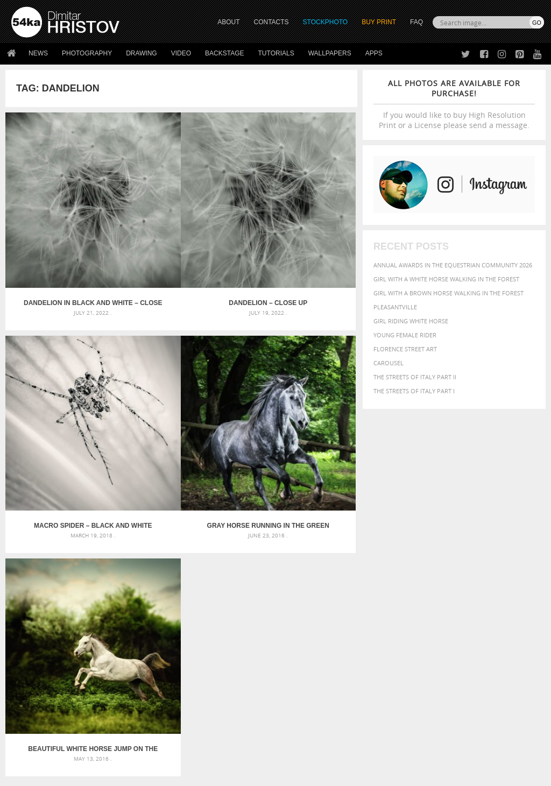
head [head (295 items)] (468, 563)
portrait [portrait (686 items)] (441, 582)
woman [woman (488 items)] (443, 594)
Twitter (300, 658)
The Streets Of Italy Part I (414, 391)
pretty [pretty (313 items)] (471, 583)
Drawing (141, 53)
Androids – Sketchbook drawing (246, 533)
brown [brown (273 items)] (502, 544)
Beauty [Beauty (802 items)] (435, 543)
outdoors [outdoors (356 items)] (512, 573)
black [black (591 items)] (464, 543)
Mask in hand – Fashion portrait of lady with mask (94, 559)
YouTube (300, 714)
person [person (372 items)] (409, 583)
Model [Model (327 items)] (406, 573)
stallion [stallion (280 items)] (505, 583)
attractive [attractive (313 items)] (430, 532)
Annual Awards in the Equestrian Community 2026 (452, 265)
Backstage (224, 53)
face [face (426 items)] (526, 553)
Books (153, 684)
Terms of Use (159, 774)
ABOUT (228, 22)
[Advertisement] (278, 472)
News (38, 53)
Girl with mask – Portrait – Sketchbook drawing (271, 559)
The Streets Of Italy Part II (414, 377)
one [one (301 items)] (455, 573)
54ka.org (100, 774)
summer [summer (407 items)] (387, 594)
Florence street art (405, 349)
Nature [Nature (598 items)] (432, 572)
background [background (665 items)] (475, 532)
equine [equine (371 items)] (506, 553)
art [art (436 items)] (407, 532)
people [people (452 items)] (385, 583)
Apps (374, 53)
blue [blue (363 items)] (484, 544)
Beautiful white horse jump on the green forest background (181, 410)
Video (181, 53)
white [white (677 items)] (415, 593)
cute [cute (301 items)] (402, 553)
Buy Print (379, 22)
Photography (87, 53)
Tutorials (276, 53)
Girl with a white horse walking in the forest (446, 279)
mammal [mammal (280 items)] (384, 573)
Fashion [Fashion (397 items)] (387, 562)
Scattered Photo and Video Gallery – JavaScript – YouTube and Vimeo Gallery (95, 533)
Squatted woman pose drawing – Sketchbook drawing (276, 572)
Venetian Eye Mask (187, 749)
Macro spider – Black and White (299, 245)
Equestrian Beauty (123, 749)
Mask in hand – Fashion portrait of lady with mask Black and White (95, 546)
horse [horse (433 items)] (487, 562)
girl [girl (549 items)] (438, 562)
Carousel (388, 363)
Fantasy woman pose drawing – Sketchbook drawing (276, 546)
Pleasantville (395, 307)
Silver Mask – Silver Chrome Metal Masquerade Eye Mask (95, 572)
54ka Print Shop (36, 657)
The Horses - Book (39, 697)
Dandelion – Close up (181, 245)
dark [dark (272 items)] (418, 553)
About (153, 657)
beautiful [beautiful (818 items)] (395, 543)
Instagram (303, 686)
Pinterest (301, 700)
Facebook (302, 672)
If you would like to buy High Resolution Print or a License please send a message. (454, 104)
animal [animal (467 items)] (386, 532)
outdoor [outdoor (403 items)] (478, 573)
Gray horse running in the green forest (64, 410)
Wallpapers (329, 53)
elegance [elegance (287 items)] (439, 553)
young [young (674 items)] (472, 593)
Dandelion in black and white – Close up (64, 245)
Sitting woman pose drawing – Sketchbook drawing (276, 585)
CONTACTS (271, 22)
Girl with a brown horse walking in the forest (448, 293)
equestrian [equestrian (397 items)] (474, 553)
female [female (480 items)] (415, 562)
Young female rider (404, 335)
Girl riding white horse (410, 321)
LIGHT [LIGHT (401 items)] (508, 562)
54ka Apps (26, 711)
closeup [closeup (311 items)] (524, 544)
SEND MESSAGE (473, 687)
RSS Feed (235, 749)
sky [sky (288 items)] (487, 583)
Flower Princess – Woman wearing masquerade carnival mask (95, 585)
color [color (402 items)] (383, 553)
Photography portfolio (50, 684)
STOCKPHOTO (325, 22)
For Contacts (165, 711)
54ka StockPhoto (38, 671)
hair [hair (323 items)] (454, 563)
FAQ (416, 22)
